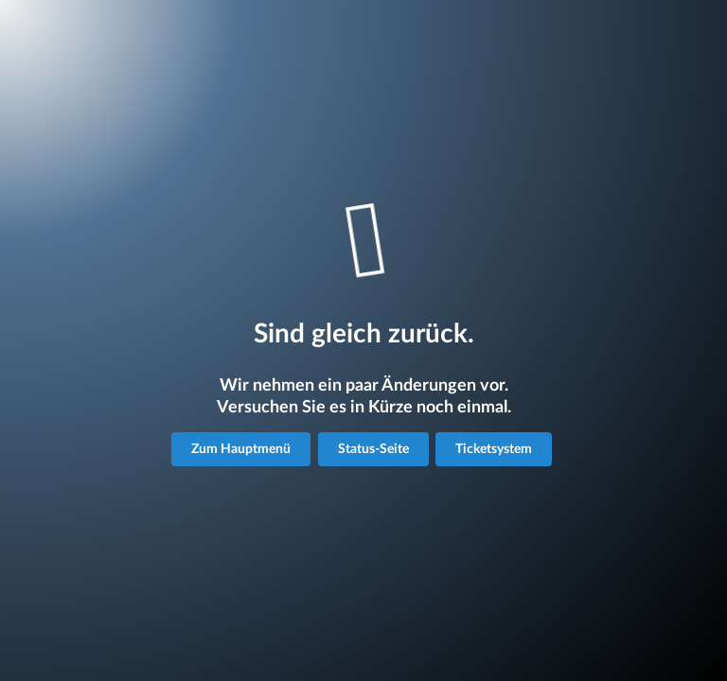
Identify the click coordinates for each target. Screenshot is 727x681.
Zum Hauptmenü (241, 449)
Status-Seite (373, 449)
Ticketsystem (493, 449)
